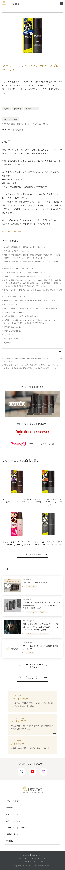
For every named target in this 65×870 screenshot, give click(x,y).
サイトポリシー (24, 858)
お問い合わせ (36, 855)
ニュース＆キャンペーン (15, 828)
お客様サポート (12, 834)
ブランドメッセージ (13, 801)
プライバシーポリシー (39, 858)
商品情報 (9, 807)
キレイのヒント (12, 814)
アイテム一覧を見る (32, 554)
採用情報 (26, 855)
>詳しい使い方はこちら (12, 231)
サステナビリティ (12, 821)
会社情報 (9, 841)
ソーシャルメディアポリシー (33, 861)
